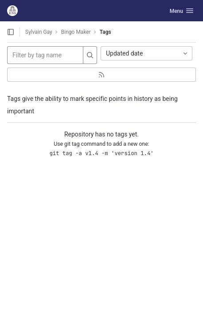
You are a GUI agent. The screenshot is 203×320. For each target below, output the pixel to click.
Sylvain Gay (38, 32)
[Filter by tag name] (45, 55)
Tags (105, 32)
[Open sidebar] (11, 32)
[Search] (90, 55)
